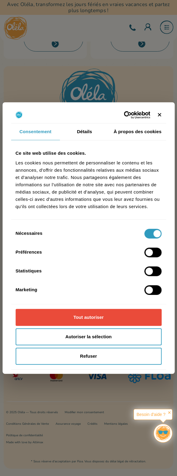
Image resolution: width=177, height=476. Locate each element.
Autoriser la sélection (88, 336)
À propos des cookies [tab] (138, 131)
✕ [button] (169, 412)
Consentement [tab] (35, 131)
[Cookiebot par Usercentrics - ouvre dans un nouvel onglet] (123, 115)
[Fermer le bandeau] (159, 115)
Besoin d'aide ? (151, 414)
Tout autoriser (88, 317)
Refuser (88, 356)
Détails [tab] (84, 131)
